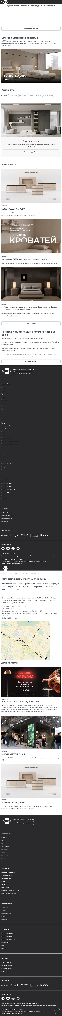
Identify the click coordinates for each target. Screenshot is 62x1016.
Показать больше (31, 362)
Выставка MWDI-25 (7, 484)
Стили (3, 403)
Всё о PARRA (5, 493)
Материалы (4, 467)
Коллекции (4, 400)
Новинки (5, 95)
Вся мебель (4, 406)
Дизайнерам (5, 458)
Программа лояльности (8, 423)
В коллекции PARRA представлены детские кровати (24, 259)
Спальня (31, 95)
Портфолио (4, 470)
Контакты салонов (6, 519)
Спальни (3, 391)
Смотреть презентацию (24, 373)
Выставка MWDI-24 (7, 487)
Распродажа (22, 95)
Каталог (3, 409)
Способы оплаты (6, 429)
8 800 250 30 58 (6, 513)
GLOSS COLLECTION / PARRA (13, 209)
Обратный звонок (6, 516)
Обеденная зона (48, 95)
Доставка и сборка (7, 426)
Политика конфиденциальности (10, 441)
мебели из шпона (31, 554)
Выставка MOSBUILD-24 (8, 490)
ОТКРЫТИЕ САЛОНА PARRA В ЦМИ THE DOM (20, 702)
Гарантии (3, 432)
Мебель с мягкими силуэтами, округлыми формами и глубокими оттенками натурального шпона (29, 308)
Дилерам (4, 461)
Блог (2, 496)
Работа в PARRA (6, 464)
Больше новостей (31, 324)
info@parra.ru (17, 563)
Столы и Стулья (5, 397)
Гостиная (38, 95)
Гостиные (4, 388)
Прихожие (4, 394)
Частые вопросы (6, 438)
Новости (3, 499)
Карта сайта (4, 522)
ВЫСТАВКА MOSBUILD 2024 (13, 754)
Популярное (13, 95)
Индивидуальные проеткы (9, 444)
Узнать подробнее (31, 152)
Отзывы (3, 435)
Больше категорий (31, 28)
